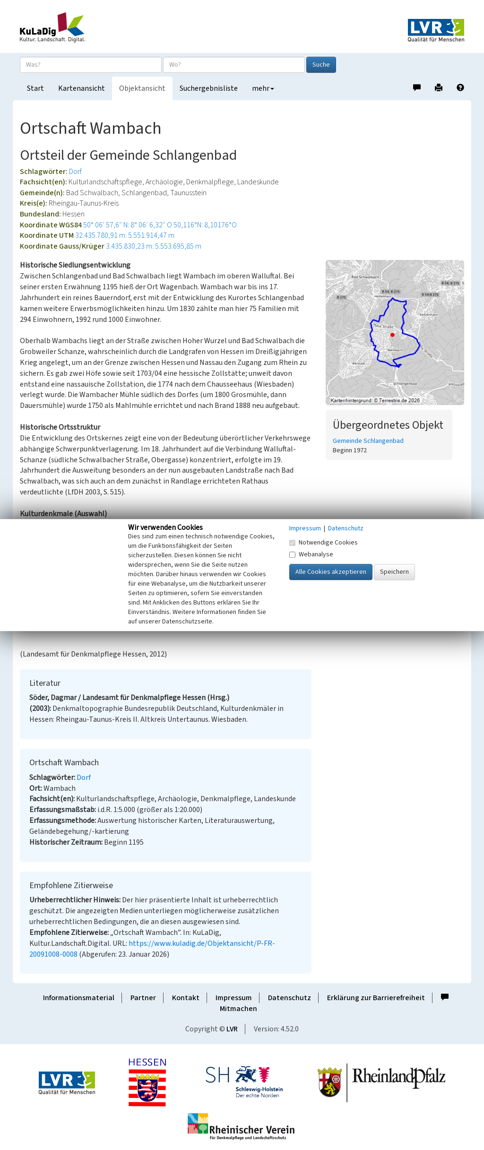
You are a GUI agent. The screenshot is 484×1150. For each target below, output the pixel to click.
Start (35, 88)
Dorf (75, 171)
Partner (143, 998)
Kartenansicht (81, 88)
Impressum (234, 998)
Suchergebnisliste (209, 88)
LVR (232, 1029)
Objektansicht (142, 88)
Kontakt (185, 998)
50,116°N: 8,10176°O (205, 225)
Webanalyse (311, 554)
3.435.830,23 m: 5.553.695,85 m (153, 246)
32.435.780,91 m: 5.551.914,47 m (124, 235)
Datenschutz (289, 998)
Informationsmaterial (78, 998)
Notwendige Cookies (323, 542)
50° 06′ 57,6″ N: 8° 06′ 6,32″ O (127, 225)
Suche (321, 64)
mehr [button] (263, 88)
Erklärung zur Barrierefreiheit (376, 998)
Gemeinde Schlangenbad (368, 441)
